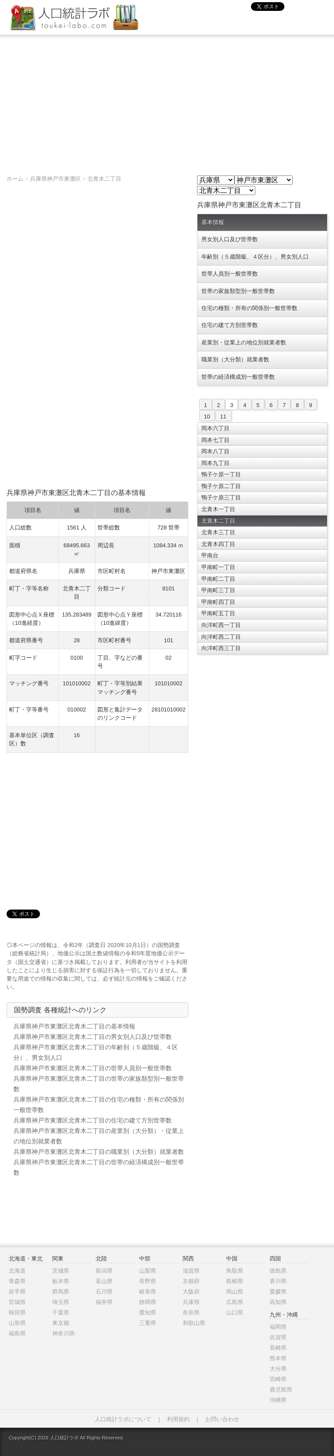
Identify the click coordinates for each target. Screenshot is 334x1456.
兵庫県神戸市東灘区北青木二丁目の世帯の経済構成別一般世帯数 (98, 1167)
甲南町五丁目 (218, 613)
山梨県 (147, 1270)
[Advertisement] (167, 101)
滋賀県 (191, 1270)
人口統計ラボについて (123, 1419)
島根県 (234, 1281)
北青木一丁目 (218, 509)
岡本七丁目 (215, 440)
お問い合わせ (222, 1419)
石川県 (104, 1291)
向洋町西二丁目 (221, 637)
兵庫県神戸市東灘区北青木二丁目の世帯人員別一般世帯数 (92, 1068)
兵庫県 (191, 1302)
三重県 (147, 1323)
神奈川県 (63, 1333)
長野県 (147, 1281)
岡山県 (234, 1291)
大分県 (278, 1368)
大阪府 (191, 1291)
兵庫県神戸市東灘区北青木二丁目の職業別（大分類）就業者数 (98, 1151)
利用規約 (178, 1419)
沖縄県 (278, 1400)
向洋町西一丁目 (221, 625)
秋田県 (17, 1312)
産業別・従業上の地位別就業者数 (243, 342)
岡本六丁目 (215, 428)
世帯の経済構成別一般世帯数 (238, 377)
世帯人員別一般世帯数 (229, 273)
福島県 (17, 1333)
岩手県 (17, 1291)
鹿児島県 (281, 1389)
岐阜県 (147, 1291)
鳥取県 (234, 1270)
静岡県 (147, 1302)
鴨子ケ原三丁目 (221, 497)
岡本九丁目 (215, 463)
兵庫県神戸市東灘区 (55, 178)
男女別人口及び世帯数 (229, 239)
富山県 (104, 1281)
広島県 (234, 1302)
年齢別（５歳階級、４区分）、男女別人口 (255, 256)
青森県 (17, 1281)
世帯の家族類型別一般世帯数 (238, 291)
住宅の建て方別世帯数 (229, 325)
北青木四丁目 (218, 544)
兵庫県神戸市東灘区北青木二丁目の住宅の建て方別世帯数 (92, 1120)
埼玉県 (60, 1302)
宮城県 (17, 1302)
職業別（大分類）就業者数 (235, 359)
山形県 (17, 1323)
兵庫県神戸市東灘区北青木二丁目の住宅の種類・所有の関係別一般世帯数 (98, 1104)
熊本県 (278, 1358)
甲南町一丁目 (218, 567)
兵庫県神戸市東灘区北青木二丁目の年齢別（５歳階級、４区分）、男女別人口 (95, 1052)
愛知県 (147, 1312)
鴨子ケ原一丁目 (221, 474)
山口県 (234, 1312)
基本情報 (212, 222)
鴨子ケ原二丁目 (221, 486)
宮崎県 (278, 1379)
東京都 (60, 1323)
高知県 (278, 1302)
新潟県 (104, 1270)
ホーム (15, 178)
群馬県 (60, 1291)
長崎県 (278, 1348)
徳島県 (278, 1270)
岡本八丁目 (215, 451)
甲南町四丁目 (218, 602)
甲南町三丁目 (218, 590)
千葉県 (60, 1312)
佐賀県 (278, 1337)
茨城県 (60, 1270)
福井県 (104, 1302)
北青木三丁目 (218, 532)
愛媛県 (278, 1291)
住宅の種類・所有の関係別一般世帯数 (249, 308)
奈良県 (191, 1312)
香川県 (278, 1281)
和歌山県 (194, 1323)
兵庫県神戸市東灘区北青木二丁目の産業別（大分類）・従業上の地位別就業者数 (98, 1136)
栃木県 (60, 1281)
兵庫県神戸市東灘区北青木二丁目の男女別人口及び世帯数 (92, 1036)
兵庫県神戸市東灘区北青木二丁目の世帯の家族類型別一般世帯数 (98, 1083)
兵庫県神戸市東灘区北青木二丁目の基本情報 (74, 1026)
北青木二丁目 (104, 178)
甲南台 (209, 555)
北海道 (17, 1270)
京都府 (191, 1281)
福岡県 (278, 1327)
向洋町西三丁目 (221, 648)
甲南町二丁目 (218, 579)
